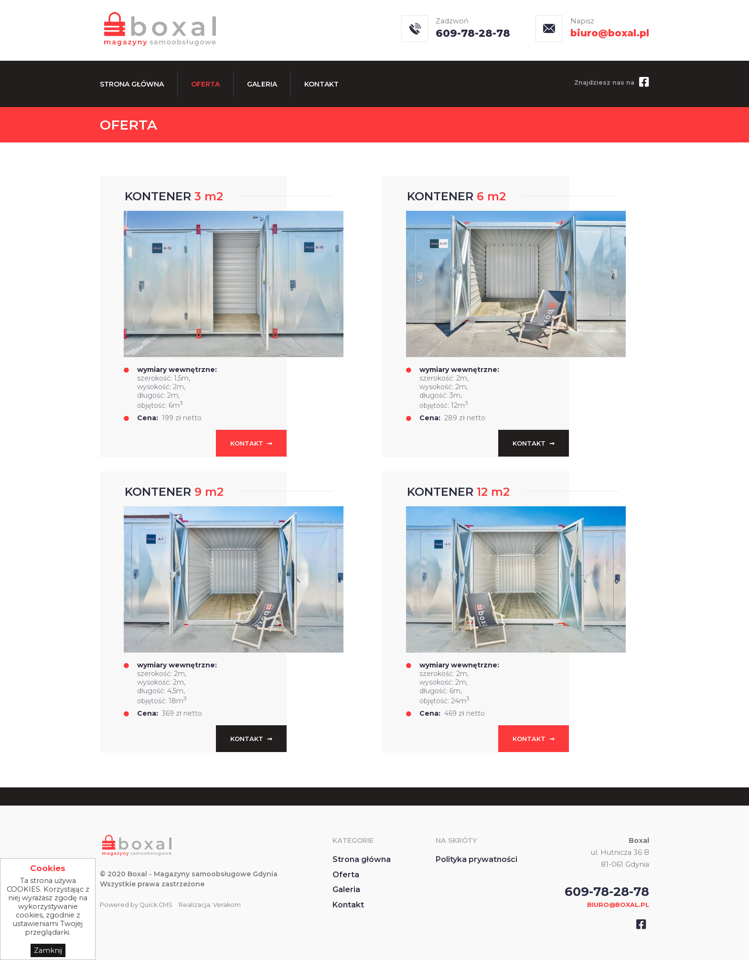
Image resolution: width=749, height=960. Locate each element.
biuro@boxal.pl (609, 33)
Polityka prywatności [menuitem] (476, 859)
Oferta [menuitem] (205, 84)
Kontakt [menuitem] (321, 84)
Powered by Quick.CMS (136, 904)
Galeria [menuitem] (262, 84)
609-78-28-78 (473, 33)
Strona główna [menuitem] (132, 84)
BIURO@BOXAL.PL (618, 904)
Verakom (227, 904)
